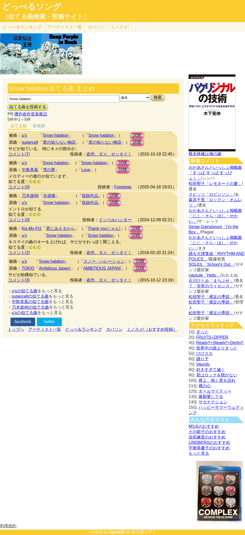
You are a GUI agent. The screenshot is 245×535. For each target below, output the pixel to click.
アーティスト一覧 (44, 329)
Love (85, 170)
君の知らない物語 (59, 142)
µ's (24, 202)
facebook (22, 321)
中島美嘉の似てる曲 (30, 301)
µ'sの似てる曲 (24, 312)
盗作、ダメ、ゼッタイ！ (109, 154)
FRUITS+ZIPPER (212, 337)
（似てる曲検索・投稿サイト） (46, 16)
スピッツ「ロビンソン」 (211, 194)
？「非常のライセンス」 (211, 286)
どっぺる (22, 27)
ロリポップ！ (143, 532)
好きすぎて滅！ (210, 369)
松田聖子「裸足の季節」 (211, 297)
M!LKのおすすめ (204, 426)
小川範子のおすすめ (207, 432)
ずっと (202, 332)
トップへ (16, 329)
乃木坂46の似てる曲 (30, 307)
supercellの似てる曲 (30, 296)
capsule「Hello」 (204, 275)
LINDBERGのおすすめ (209, 442)
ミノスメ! (119, 27)
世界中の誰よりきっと (216, 348)
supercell (30, 142)
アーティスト (64, 27)
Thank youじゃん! (104, 228)
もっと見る (199, 453)
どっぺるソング (31, 6)
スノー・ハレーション (103, 261)
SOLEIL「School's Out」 (211, 264)
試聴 (137, 135)
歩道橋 (49, 195)
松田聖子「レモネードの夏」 (215, 183)
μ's (24, 135)
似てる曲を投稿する (27, 107)
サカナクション (213, 402)
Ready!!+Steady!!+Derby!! (219, 343)
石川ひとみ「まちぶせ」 (211, 280)
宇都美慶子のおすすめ (209, 448)
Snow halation (56, 135)
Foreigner (123, 187)
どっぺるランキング (83, 329)
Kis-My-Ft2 (32, 228)
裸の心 (205, 386)
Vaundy (203, 364)
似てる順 (18, 126)
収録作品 (90, 195)
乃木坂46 (30, 195)
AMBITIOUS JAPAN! (102, 268)
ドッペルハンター (115, 220)
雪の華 (49, 170)
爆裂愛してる (211, 396)
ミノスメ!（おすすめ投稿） (152, 329)
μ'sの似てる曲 (24, 291)
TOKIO (28, 268)
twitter (49, 321)
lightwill (116, 532)
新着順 (39, 126)
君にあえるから (60, 228)
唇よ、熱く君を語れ (217, 380)
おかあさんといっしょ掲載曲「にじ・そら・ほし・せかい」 (215, 215)
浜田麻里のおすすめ (207, 437)
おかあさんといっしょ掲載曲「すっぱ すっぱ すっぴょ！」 (215, 172)
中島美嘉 (30, 170)
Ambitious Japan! (55, 268)
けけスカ (204, 353)
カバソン (96, 27)
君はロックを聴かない (216, 375)
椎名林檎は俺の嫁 (205, 154)
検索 (158, 97)
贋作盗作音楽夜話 (30, 114)
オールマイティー (215, 391)
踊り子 (202, 359)
